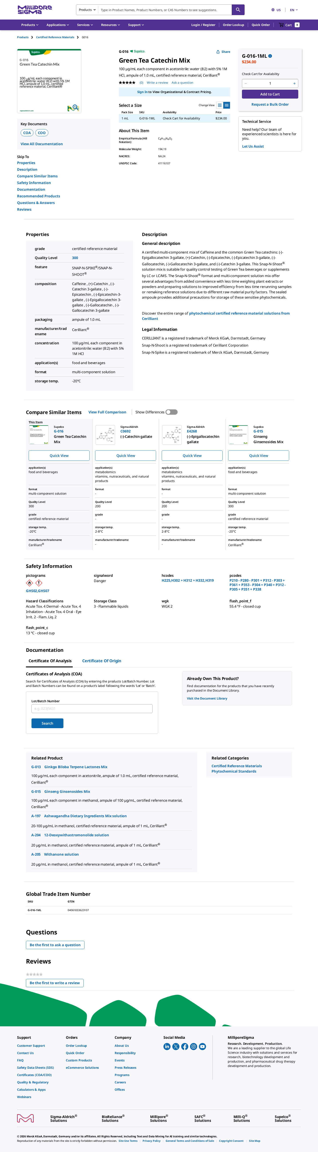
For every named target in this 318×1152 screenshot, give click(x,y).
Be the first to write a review (57, 983)
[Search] (238, 9)
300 (75, 257)
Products (23, 37)
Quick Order (261, 25)
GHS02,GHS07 (37, 590)
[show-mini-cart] (289, 25)
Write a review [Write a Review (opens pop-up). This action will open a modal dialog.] (157, 82)
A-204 (36, 835)
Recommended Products (38, 196)
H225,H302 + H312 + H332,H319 (188, 580)
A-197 (36, 815)
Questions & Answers (36, 202)
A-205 (36, 854)
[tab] (26, 37)
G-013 (36, 766)
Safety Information (34, 182)
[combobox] (160, 9)
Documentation (31, 189)
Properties (26, 162)
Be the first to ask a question (55, 944)
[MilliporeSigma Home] (35, 10)
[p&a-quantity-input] (270, 83)
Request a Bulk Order (270, 104)
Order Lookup (233, 25)
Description (27, 169)
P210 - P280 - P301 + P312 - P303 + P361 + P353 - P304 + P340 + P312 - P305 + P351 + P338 (258, 585)
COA (27, 132)
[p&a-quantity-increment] (294, 83)
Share (223, 52)
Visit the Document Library (207, 698)
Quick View (59, 455)
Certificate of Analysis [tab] (50, 660)
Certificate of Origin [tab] (101, 660)
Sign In (142, 92)
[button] (203, 25)
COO (42, 132)
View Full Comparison (107, 412)
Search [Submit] (47, 723)
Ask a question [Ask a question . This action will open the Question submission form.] (182, 82)
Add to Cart (270, 94)
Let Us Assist (253, 146)
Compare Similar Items (37, 176)
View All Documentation (42, 144)
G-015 (36, 791)
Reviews (24, 209)
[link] (39, 1045)
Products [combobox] (85, 10)
